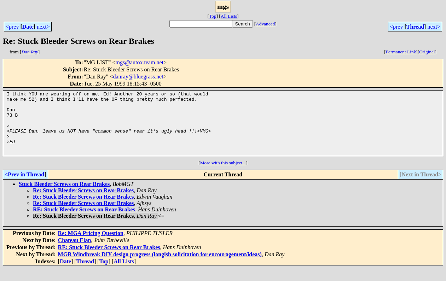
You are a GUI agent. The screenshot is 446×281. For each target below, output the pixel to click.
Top (212, 16)
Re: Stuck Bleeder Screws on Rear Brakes (83, 203)
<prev (12, 27)
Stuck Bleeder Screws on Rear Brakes (64, 197)
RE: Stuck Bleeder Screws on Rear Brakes (84, 222)
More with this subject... (223, 175)
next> (43, 27)
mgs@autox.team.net (140, 62)
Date (28, 27)
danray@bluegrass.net (138, 77)
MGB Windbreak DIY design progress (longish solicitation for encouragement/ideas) (160, 267)
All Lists (229, 16)
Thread (415, 27)
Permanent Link (401, 51)
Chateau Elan (74, 253)
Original (427, 51)
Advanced (265, 24)
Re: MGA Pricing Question (90, 246)
